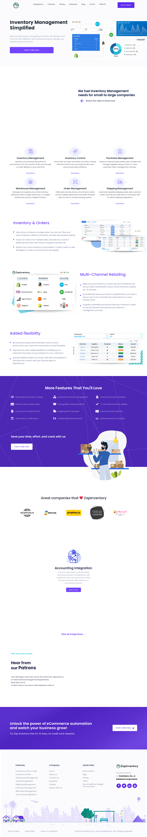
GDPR (85, 781)
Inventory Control (23, 774)
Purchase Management (26, 788)
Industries (73, 4)
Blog (83, 4)
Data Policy (29, 831)
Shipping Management (26, 784)
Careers (52, 784)
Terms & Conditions (49, 831)
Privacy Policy (14, 831)
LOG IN (92, 4)
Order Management (24, 781)
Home (51, 771)
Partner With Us (55, 788)
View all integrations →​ (73, 634)
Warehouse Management (27, 778)
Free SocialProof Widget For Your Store (93, 785)
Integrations (38, 4)
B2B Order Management (26, 791)
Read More (30, 173)
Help (85, 774)
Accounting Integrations (26, 794)
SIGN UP (102, 4)
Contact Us (54, 778)
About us (53, 774)
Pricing (62, 4)
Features (51, 4)
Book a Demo (88, 771)
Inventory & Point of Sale (26, 771)
